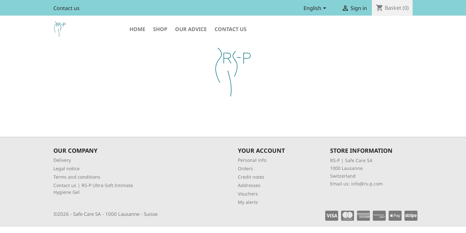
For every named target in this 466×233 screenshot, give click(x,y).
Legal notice (66, 168)
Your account (261, 150)
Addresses (249, 185)
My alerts (248, 202)
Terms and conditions (76, 177)
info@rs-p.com (367, 184)
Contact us (66, 8)
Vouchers (248, 194)
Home (137, 29)
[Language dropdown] (316, 9)
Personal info (252, 160)
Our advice (191, 29)
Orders (245, 168)
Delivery (62, 160)
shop (160, 29)
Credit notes (251, 177)
